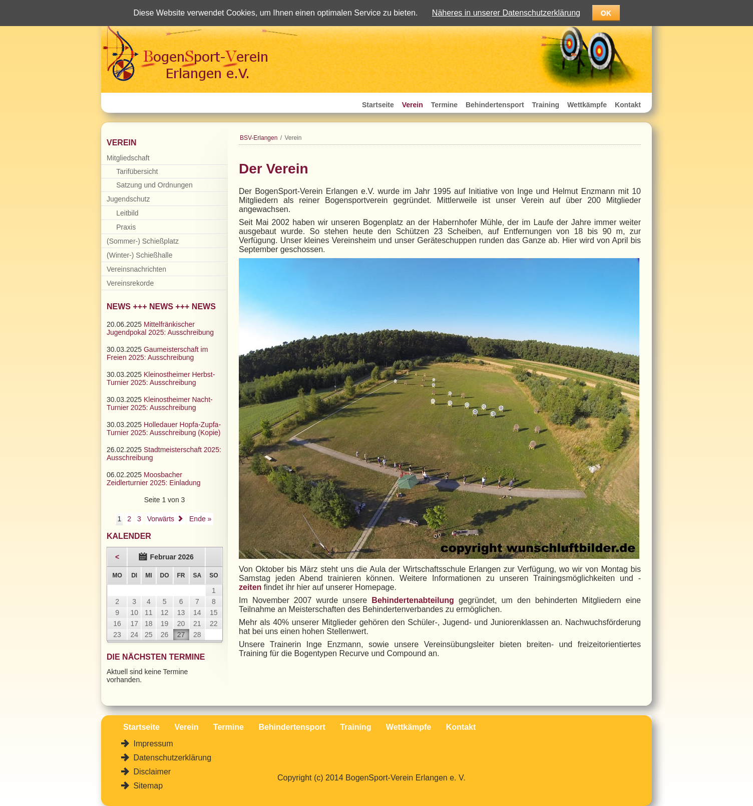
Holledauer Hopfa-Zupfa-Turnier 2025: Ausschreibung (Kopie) (164, 429)
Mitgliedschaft (128, 158)
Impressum (152, 743)
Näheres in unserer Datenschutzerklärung (506, 13)
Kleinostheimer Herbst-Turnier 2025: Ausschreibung (161, 378)
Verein (412, 105)
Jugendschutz (128, 199)
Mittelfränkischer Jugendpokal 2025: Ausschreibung (160, 328)
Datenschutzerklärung (171, 757)
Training (545, 105)
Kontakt (628, 105)
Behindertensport (495, 105)
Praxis (126, 227)
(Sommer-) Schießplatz (143, 241)
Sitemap (147, 785)
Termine (444, 105)
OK (606, 13)
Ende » (200, 519)
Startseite (378, 105)
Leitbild (127, 213)
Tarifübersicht (137, 171)
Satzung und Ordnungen (154, 185)
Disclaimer (151, 771)
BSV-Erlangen (258, 137)
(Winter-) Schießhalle (139, 255)
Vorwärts (160, 519)
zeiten (250, 587)
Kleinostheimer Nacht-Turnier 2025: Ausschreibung (160, 403)
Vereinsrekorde (130, 283)
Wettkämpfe (587, 105)
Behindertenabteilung (412, 600)
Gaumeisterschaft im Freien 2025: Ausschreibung (157, 353)
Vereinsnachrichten (136, 269)
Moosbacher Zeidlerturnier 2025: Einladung (154, 479)
